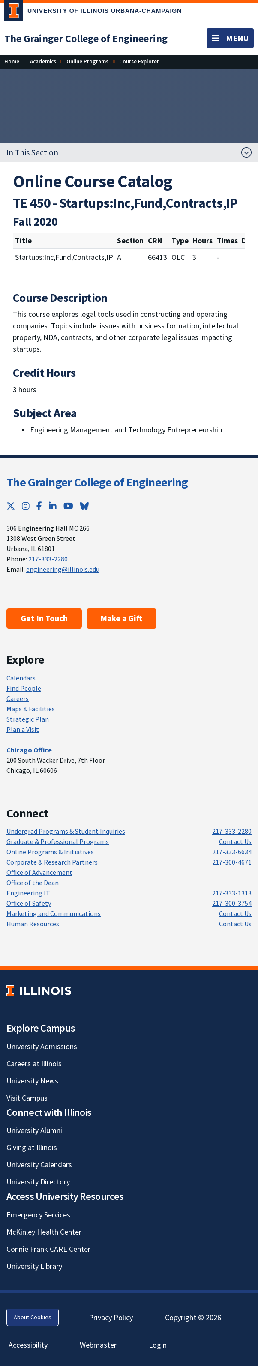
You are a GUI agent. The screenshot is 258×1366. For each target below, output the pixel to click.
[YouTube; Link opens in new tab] (68, 506)
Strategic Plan (27, 719)
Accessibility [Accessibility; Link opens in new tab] (28, 1345)
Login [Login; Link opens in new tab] (158, 1345)
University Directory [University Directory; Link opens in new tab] (38, 1182)
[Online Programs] (87, 61)
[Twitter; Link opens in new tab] (10, 506)
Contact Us (235, 841)
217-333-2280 (48, 559)
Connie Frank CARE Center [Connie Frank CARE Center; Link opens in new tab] (48, 1249)
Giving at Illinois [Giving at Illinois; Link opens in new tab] (31, 1147)
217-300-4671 (232, 862)
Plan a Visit (22, 729)
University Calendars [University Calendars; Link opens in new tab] (39, 1164)
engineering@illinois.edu (62, 569)
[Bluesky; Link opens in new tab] (84, 506)
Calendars (21, 678)
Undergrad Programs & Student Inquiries (65, 831)
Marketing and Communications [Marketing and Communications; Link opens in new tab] (53, 913)
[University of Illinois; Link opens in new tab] (38, 990)
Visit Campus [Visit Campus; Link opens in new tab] (27, 1098)
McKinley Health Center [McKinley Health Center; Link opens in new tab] (43, 1232)
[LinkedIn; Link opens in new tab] (53, 506)
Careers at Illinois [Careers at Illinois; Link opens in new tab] (34, 1063)
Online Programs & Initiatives (50, 851)
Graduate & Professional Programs (57, 841)
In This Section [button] (32, 152)
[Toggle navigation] (230, 38)
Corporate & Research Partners (52, 862)
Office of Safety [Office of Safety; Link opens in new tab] (28, 903)
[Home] (11, 61)
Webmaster (98, 1345)
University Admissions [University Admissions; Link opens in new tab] (41, 1046)
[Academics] (43, 61)
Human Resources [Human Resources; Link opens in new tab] (32, 923)
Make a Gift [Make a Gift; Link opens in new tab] (121, 618)
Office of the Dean (32, 882)
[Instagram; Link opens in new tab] (26, 506)
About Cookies (32, 1317)
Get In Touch (44, 618)
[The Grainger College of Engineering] (86, 38)
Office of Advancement (39, 872)
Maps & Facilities (30, 708)
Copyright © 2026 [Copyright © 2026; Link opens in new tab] (193, 1317)
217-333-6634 (232, 851)
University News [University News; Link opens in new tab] (32, 1081)
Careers (17, 698)
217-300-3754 (232, 903)
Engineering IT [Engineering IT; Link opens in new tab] (28, 893)
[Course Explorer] (139, 61)
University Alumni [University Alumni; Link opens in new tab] (34, 1130)
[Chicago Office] (29, 750)
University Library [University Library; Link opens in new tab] (34, 1266)
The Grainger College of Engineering (97, 482)
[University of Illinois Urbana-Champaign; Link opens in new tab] (93, 12)
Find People (23, 688)
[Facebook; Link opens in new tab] (39, 506)
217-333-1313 (232, 893)
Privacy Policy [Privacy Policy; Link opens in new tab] (111, 1317)
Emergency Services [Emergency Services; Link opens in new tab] (38, 1215)
